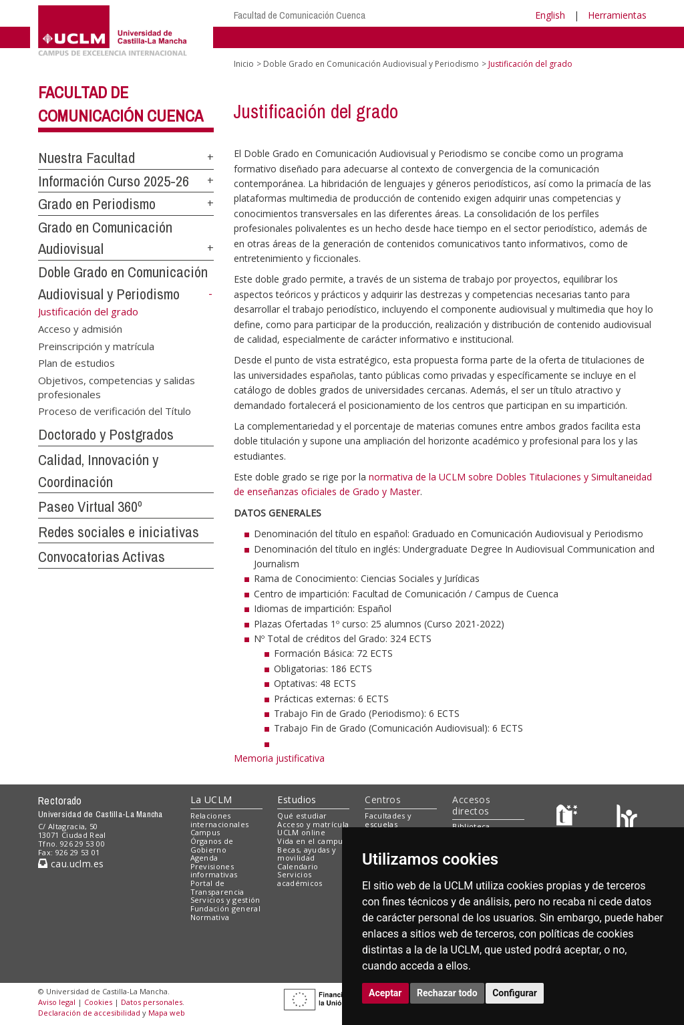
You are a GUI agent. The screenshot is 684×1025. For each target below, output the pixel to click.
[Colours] (627, 818)
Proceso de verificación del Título (114, 411)
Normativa (210, 917)
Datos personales (151, 1002)
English (550, 15)
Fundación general (225, 908)
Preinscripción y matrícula (96, 345)
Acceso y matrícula (313, 824)
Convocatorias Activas (101, 557)
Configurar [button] (514, 993)
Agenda (204, 858)
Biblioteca (471, 826)
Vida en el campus (312, 841)
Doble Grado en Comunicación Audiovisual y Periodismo (371, 63)
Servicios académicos (299, 878)
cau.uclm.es (71, 863)
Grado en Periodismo (97, 204)
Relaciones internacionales (219, 820)
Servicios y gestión (225, 900)
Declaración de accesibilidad (89, 1013)
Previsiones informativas (214, 870)
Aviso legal (56, 1002)
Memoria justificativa (279, 758)
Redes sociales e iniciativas (118, 532)
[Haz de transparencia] (568, 818)
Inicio (244, 63)
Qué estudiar (302, 816)
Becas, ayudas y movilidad (306, 854)
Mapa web (166, 1013)
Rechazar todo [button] (447, 993)
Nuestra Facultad (86, 158)
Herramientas (617, 15)
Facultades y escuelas (388, 820)
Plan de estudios (76, 363)
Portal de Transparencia (217, 887)
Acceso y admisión (80, 328)
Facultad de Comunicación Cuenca (299, 15)
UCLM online (301, 832)
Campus (205, 832)
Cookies (98, 1002)
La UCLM (211, 799)
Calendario (297, 866)
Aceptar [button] (385, 993)
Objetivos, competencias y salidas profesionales (116, 386)
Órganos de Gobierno (212, 845)
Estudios (296, 799)
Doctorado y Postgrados (106, 434)
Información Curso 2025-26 (113, 181)
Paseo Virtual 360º (90, 506)
